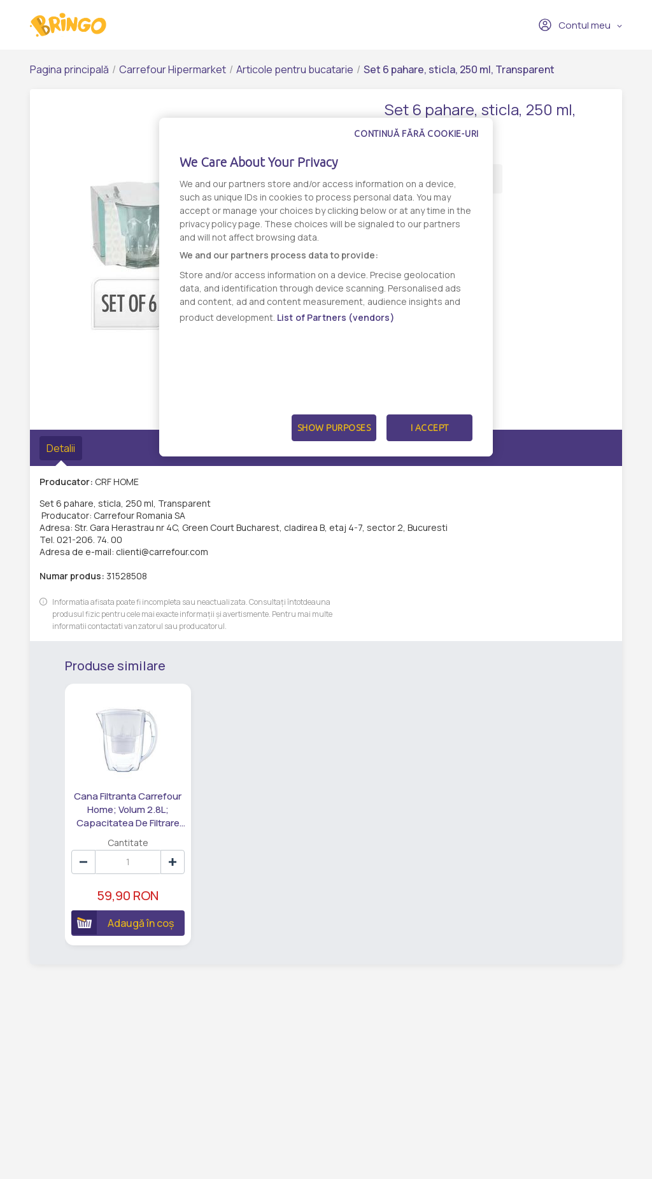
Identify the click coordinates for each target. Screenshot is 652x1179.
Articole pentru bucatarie (294, 69)
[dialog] (326, 287)
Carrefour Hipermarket (172, 69)
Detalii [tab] (60, 448)
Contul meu (574, 25)
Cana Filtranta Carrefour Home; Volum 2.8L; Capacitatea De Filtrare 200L (127, 809)
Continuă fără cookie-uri (416, 134)
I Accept (430, 428)
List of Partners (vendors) (336, 317)
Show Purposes (334, 428)
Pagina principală (69, 69)
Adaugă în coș (122, 922)
